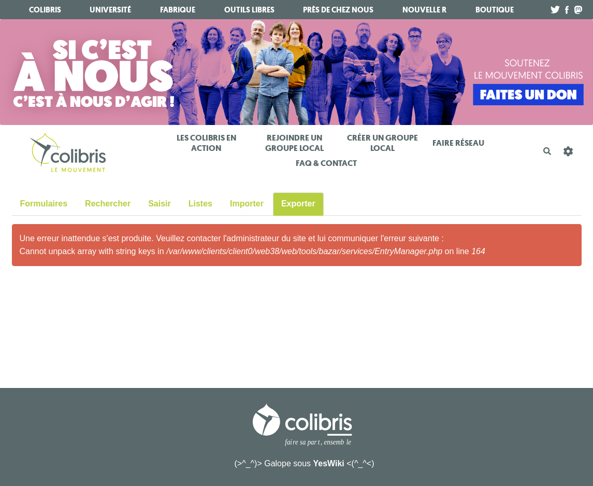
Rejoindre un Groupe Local (294, 143)
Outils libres (249, 10)
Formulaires (44, 203)
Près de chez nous (338, 10)
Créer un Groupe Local (382, 143)
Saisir (159, 203)
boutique (494, 10)
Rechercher (108, 203)
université (110, 10)
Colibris (45, 10)
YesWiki (328, 463)
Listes (200, 203)
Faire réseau (458, 142)
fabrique (177, 10)
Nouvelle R (424, 10)
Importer (247, 203)
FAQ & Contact (326, 163)
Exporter (298, 203)
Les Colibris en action (206, 143)
